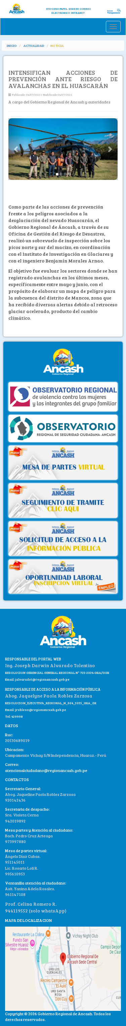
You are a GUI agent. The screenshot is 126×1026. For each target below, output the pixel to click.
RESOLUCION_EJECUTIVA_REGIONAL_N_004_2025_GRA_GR (50, 703)
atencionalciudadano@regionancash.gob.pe (46, 770)
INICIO (12, 45)
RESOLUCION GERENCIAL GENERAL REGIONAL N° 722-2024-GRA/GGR (57, 672)
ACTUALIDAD (34, 45)
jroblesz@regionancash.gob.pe (40, 709)
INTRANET (78, 12)
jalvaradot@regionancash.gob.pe (42, 679)
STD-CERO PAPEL (57, 8)
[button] (16, 149)
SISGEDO (74, 8)
